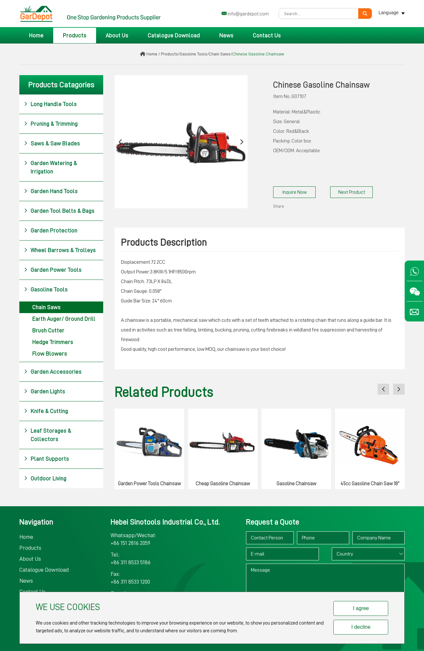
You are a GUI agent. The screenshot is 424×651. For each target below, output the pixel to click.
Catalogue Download (174, 35)
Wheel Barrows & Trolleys (60, 250)
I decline (361, 627)
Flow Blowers (49, 354)
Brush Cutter (48, 330)
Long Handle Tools (50, 104)
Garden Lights (44, 391)
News (226, 35)
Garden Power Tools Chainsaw (149, 483)
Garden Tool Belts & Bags (59, 211)
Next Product (351, 192)
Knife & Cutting (46, 411)
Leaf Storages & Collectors (47, 434)
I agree (361, 608)
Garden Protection (50, 230)
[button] (120, 141)
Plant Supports (46, 459)
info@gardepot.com (248, 13)
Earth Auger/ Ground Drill (63, 319)
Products (74, 35)
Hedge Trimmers (52, 342)
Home (36, 35)
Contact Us (267, 35)
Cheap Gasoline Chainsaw (223, 483)
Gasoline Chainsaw (296, 483)
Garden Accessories (53, 372)
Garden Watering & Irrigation (50, 166)
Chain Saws (220, 54)
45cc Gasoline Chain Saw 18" (369, 483)
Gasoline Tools (193, 54)
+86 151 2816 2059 (130, 543)
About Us (117, 35)
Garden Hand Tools (51, 191)
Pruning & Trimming (51, 124)
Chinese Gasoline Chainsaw (258, 54)
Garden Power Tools (53, 270)
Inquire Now (294, 192)
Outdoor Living (45, 478)
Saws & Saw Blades (52, 143)
